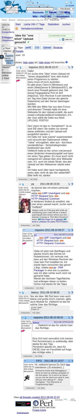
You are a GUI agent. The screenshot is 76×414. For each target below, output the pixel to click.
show (47, 62)
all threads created (40, 397)
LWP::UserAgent (49, 193)
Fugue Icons (39, 410)
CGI (37, 47)
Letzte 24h (29, 24)
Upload (47, 47)
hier (68, 364)
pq (35, 235)
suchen (66, 24)
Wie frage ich (45, 219)
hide (25, 62)
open (31, 62)
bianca (36, 322)
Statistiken (53, 24)
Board (12, 20)
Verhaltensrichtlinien (32, 28)
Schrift (69, 5)
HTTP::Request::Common (45, 197)
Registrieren (8, 40)
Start (4, 20)
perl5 (28, 47)
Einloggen (7, 37)
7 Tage (41, 24)
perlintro (59, 219)
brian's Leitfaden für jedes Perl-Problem (50, 221)
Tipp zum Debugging (57, 12)
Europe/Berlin (8, 32)
